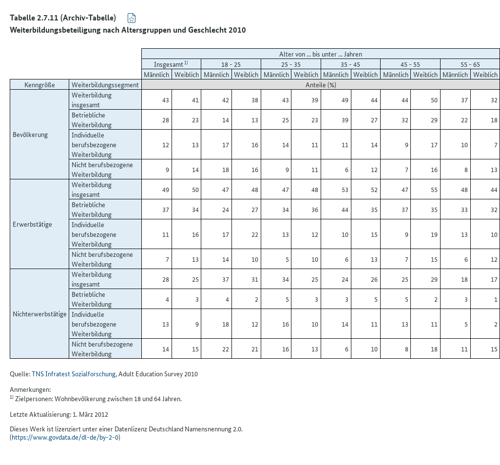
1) (185, 62)
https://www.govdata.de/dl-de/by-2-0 (65, 437)
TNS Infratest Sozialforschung (73, 373)
